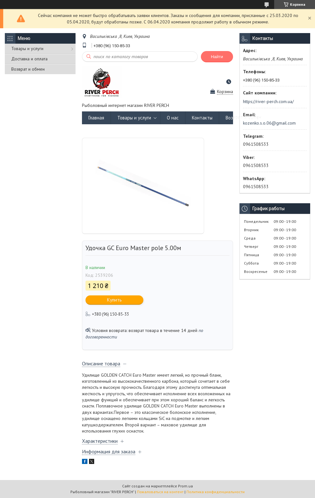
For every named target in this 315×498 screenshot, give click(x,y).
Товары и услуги (27, 48)
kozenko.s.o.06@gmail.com (269, 123)
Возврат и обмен (28, 69)
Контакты (202, 117)
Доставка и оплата (29, 59)
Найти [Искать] (217, 56)
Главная (96, 117)
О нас (173, 117)
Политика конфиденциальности (215, 491)
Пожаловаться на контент (160, 491)
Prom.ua (185, 486)
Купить (114, 300)
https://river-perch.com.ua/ (268, 101)
